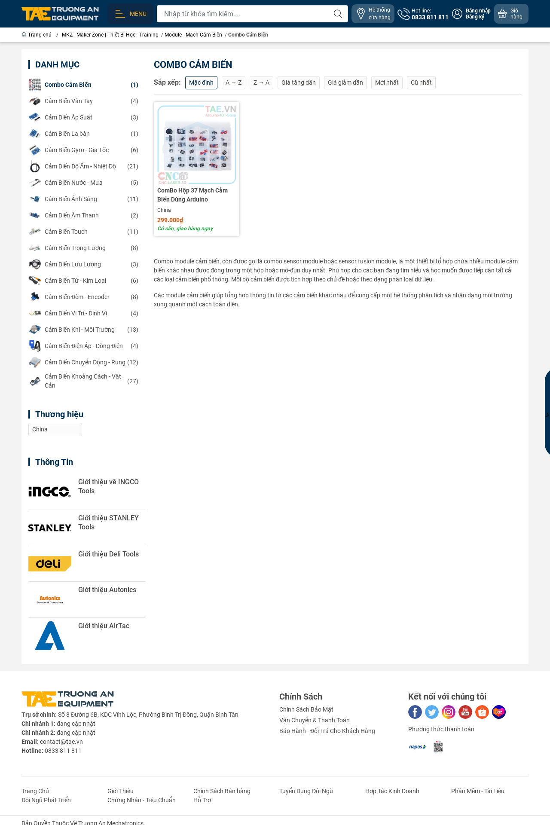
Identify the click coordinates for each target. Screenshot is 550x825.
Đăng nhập (478, 11)
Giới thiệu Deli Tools (108, 554)
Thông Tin (54, 462)
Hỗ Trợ (202, 800)
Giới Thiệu (120, 791)
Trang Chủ (35, 791)
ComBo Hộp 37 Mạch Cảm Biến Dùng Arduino (192, 195)
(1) (83, 84)
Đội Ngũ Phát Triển (46, 800)
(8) (83, 247)
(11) (83, 198)
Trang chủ (37, 35)
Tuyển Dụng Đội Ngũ (306, 791)
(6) (83, 150)
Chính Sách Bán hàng (222, 791)
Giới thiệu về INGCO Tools (108, 486)
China (164, 210)
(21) (83, 166)
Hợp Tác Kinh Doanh (392, 791)
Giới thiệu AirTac (103, 626)
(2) (83, 215)
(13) (83, 329)
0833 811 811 (63, 750)
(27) (83, 381)
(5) (83, 182)
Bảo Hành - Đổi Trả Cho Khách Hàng (327, 730)
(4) (83, 101)
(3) (83, 117)
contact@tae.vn (61, 741)
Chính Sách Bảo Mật (306, 709)
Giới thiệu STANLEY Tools (108, 522)
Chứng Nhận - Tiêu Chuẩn (141, 800)
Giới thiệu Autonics (107, 590)
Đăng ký (475, 17)
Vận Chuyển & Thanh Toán (314, 720)
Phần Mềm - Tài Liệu (477, 791)
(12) (83, 362)
